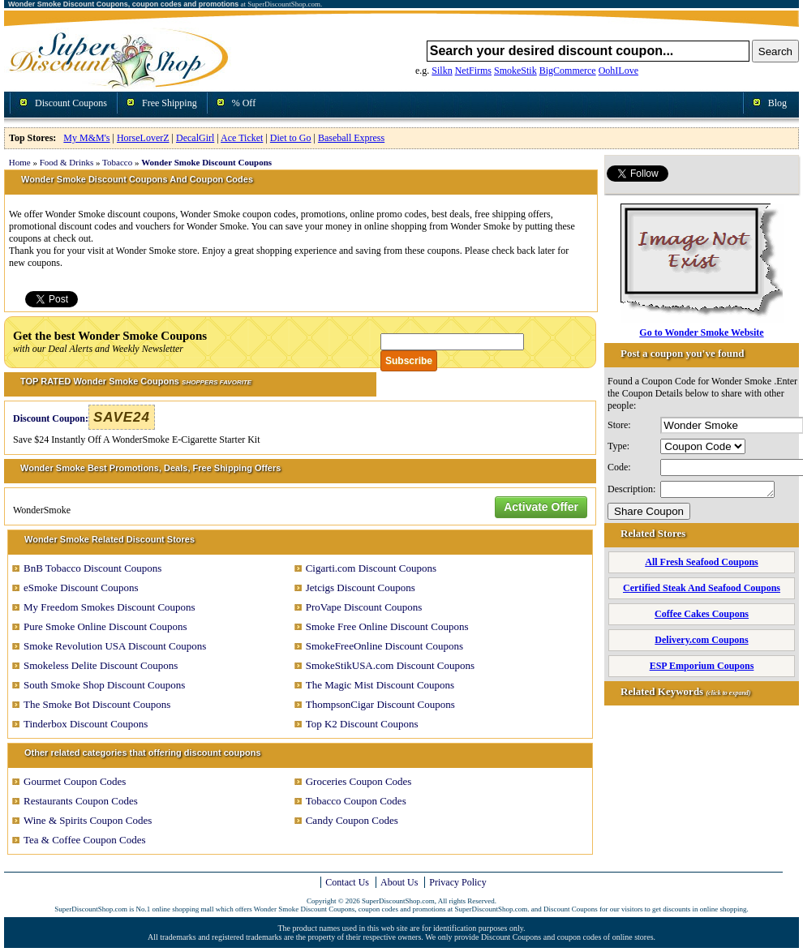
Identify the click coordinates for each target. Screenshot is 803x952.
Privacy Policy (457, 882)
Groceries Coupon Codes (359, 781)
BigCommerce (567, 70)
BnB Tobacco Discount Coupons (92, 568)
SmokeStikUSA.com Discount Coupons (390, 665)
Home (20, 162)
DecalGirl (195, 138)
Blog (777, 103)
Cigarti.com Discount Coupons (371, 568)
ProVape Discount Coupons (364, 607)
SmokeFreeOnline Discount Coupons (384, 646)
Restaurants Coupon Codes (81, 801)
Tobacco (117, 162)
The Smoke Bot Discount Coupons (97, 704)
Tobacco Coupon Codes (356, 801)
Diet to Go (290, 138)
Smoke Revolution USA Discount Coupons (115, 646)
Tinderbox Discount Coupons (86, 724)
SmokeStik (515, 70)
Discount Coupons (71, 103)
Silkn (442, 70)
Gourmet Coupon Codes (75, 781)
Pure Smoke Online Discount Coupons (105, 626)
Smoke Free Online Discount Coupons (387, 626)
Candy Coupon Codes (352, 820)
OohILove (618, 70)
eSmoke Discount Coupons (81, 587)
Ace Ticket (242, 138)
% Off (244, 103)
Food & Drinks (67, 162)
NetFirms (473, 70)
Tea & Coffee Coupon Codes (85, 840)
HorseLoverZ (143, 138)
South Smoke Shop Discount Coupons (104, 685)
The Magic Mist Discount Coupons (380, 685)
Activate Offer (541, 506)
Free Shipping (169, 103)
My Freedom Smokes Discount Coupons (109, 607)
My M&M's (86, 138)
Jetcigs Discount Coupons (360, 587)
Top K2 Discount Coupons (362, 724)
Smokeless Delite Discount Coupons (101, 665)
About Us (399, 882)
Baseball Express (351, 138)
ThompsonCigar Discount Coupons (380, 704)
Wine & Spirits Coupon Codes (88, 820)
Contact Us (347, 882)
